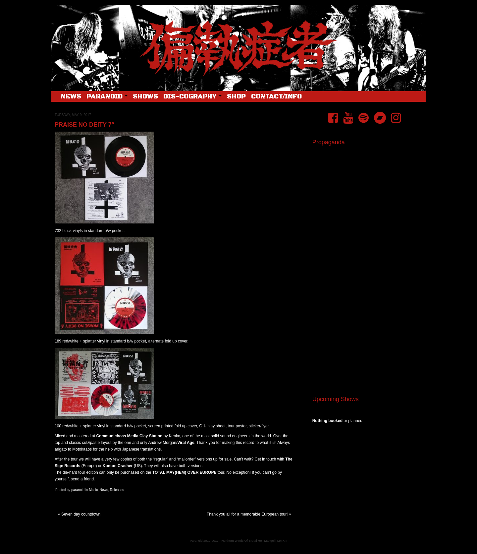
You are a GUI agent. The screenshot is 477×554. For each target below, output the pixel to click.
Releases (117, 490)
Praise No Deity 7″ (84, 124)
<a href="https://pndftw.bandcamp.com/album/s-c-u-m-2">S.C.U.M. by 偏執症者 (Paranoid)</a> (366, 308)
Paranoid (107, 96)
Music (93, 490)
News (71, 96)
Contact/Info (276, 96)
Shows (145, 96)
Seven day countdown (80, 514)
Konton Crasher (118, 465)
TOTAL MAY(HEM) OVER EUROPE (184, 472)
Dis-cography (192, 96)
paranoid (77, 490)
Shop (236, 96)
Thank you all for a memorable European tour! (247, 514)
